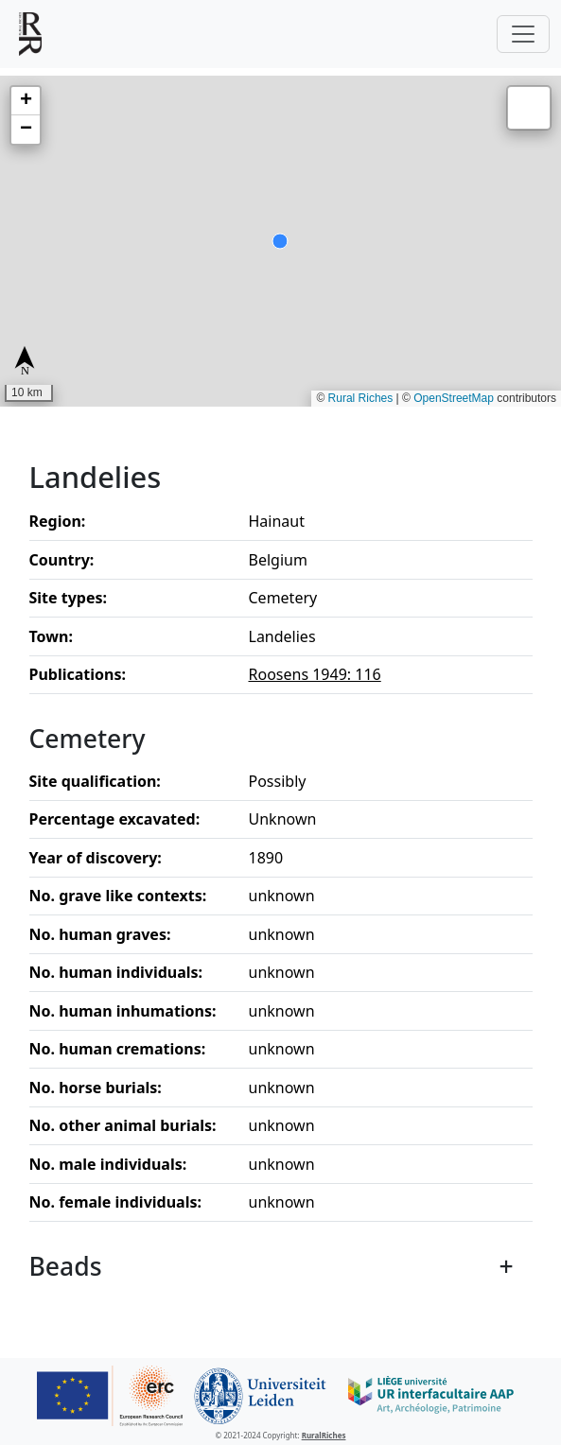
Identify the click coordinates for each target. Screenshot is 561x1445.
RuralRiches (324, 1435)
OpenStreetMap (453, 398)
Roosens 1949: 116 (315, 674)
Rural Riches (361, 398)
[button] (25, 101)
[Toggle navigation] (523, 34)
